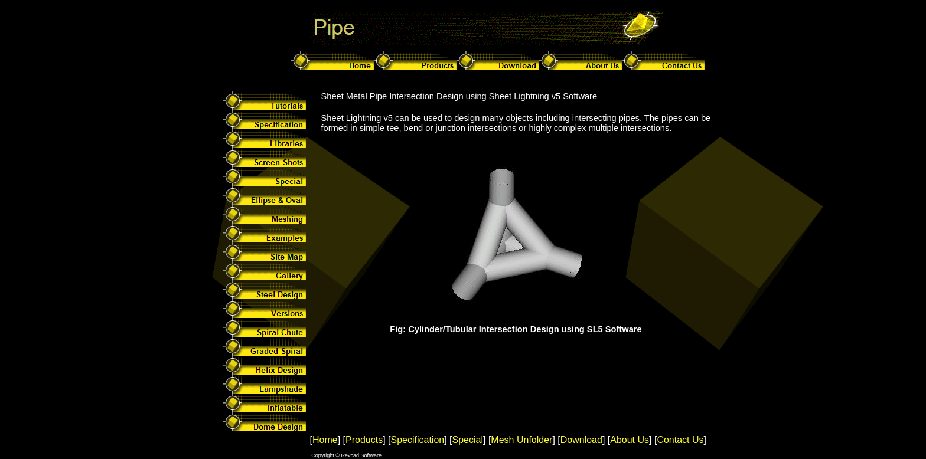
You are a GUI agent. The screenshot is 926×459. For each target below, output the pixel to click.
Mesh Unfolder (521, 440)
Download (581, 440)
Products (364, 440)
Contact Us (680, 440)
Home (325, 440)
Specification (417, 440)
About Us (629, 440)
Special (467, 440)
